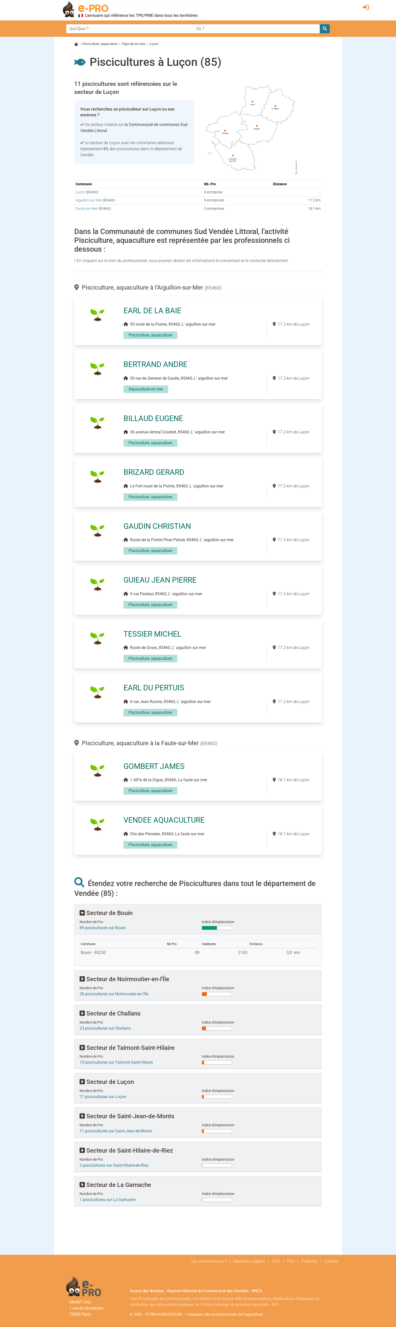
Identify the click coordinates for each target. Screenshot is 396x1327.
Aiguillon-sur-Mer (89, 200)
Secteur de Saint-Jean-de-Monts (127, 1116)
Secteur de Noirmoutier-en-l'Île (124, 979)
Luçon (80, 192)
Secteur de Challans (110, 1013)
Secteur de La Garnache (115, 1184)
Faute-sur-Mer (87, 208)
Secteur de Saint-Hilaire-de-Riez (126, 1150)
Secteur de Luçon (107, 1081)
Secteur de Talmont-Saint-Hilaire (127, 1047)
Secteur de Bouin (106, 913)
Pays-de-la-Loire (133, 44)
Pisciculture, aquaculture (100, 44)
